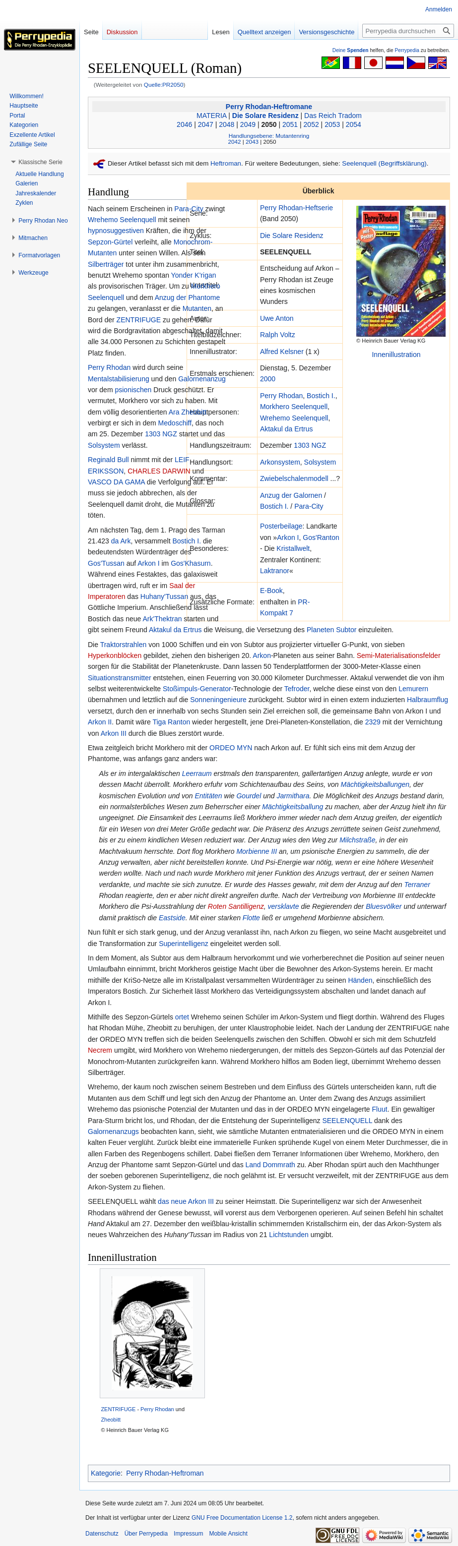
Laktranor (274, 571)
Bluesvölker (383, 906)
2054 (353, 124)
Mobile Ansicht (228, 1533)
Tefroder (297, 689)
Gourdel (248, 796)
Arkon (262, 655)
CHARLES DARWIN (159, 471)
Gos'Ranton (321, 537)
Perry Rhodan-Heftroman (164, 1473)
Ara (174, 412)
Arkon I (288, 537)
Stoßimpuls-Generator (197, 689)
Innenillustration (396, 354)
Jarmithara (292, 796)
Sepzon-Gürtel (110, 242)
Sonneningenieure (218, 700)
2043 (252, 141)
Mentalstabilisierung (118, 379)
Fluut (380, 1109)
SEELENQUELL (347, 1121)
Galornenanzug (202, 379)
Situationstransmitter (119, 678)
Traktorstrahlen (123, 645)
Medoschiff (175, 423)
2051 (290, 124)
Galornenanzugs (113, 1131)
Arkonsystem (280, 462)
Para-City (308, 506)
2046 (184, 124)
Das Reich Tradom (333, 115)
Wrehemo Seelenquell (294, 418)
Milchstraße (357, 840)
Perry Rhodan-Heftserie (296, 208)
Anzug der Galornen (291, 495)
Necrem (100, 1050)
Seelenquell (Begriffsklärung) (384, 163)
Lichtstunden (288, 1235)
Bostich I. (321, 396)
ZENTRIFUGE (139, 320)
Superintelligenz (183, 944)
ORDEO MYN (230, 748)
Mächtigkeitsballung (292, 807)
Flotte (251, 918)
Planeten (320, 630)
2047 (205, 124)
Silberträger (106, 264)
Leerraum (197, 773)
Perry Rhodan (281, 396)
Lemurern (413, 689)
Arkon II (100, 722)
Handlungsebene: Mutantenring (269, 135)
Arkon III (114, 733)
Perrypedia (406, 50)
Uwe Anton (277, 318)
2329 (373, 722)
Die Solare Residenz (265, 115)
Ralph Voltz (277, 335)
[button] (40, 162)
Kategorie (106, 1473)
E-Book (271, 591)
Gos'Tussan (106, 563)
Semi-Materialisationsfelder (399, 655)
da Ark (121, 541)
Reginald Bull (108, 460)
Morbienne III (256, 851)
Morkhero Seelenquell (293, 407)
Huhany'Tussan (164, 596)
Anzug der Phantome (187, 297)
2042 (234, 141)
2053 (332, 124)
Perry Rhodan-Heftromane (269, 107)
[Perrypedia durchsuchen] (408, 31)
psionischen (133, 390)
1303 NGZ (310, 445)
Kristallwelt (293, 548)
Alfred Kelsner (282, 352)
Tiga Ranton (171, 722)
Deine (350, 50)
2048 (226, 124)
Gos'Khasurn (191, 563)
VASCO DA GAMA (116, 482)
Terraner (417, 885)
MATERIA (211, 115)
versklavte (283, 906)
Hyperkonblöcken (114, 655)
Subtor (346, 630)
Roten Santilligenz (236, 906)
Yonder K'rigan (193, 275)
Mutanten (197, 308)
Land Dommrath (270, 1165)
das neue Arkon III (186, 1201)
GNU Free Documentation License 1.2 (242, 1517)
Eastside (172, 918)
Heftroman (225, 163)
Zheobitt (193, 412)
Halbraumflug (427, 700)
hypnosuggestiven (116, 231)
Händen (360, 980)
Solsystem (320, 462)
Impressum (188, 1533)
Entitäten (208, 796)
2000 (267, 379)
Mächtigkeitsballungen (375, 784)
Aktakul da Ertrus (286, 429)
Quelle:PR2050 (164, 84)
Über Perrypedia (146, 1533)
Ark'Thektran (162, 619)
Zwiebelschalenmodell (294, 478)
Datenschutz (102, 1533)
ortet (182, 1017)
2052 (311, 124)
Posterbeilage (281, 526)
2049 (248, 124)
